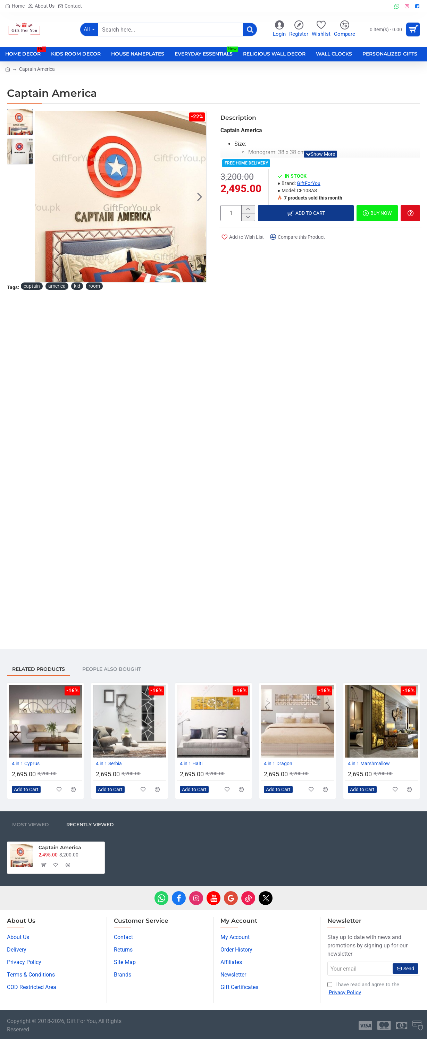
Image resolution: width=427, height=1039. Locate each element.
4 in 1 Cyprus (26, 763)
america (57, 286)
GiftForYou (308, 183)
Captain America (60, 847)
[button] (200, 197)
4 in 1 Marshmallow (369, 763)
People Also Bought (111, 669)
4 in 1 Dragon (278, 763)
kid (77, 286)
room (94, 286)
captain (32, 286)
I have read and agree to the (363, 988)
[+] (248, 209)
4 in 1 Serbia (109, 763)
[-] (248, 217)
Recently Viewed (90, 824)
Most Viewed (30, 824)
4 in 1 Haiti (191, 763)
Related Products (38, 669)
